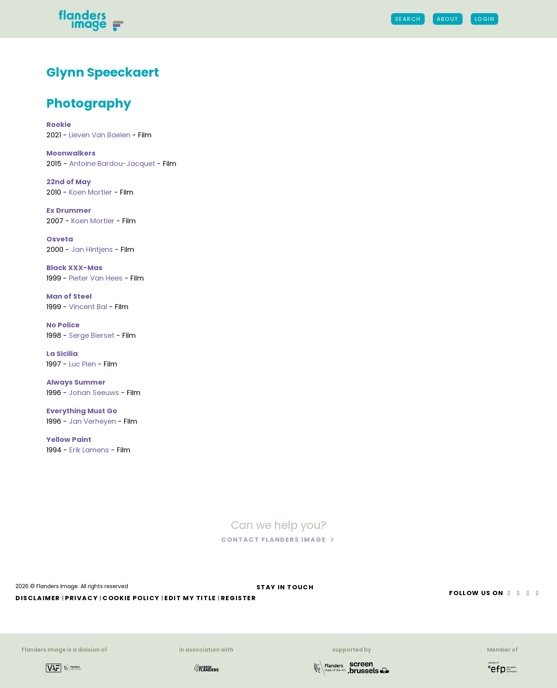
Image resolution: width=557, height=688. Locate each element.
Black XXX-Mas (74, 267)
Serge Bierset (91, 335)
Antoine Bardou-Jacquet (112, 163)
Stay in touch (285, 587)
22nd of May (68, 182)
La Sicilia (62, 353)
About (448, 19)
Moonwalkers (71, 153)
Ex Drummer (68, 210)
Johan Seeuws (94, 392)
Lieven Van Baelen (99, 135)
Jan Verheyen (92, 421)
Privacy (81, 598)
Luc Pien (82, 364)
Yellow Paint (68, 439)
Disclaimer (37, 598)
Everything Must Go (81, 411)
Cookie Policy (131, 598)
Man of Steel (69, 296)
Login (484, 19)
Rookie (58, 124)
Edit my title (190, 598)
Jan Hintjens (92, 249)
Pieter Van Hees (96, 278)
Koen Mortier (90, 192)
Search (408, 19)
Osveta (59, 239)
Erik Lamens (89, 450)
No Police (63, 325)
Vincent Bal (88, 306)
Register (238, 598)
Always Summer (76, 382)
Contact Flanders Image (274, 540)
